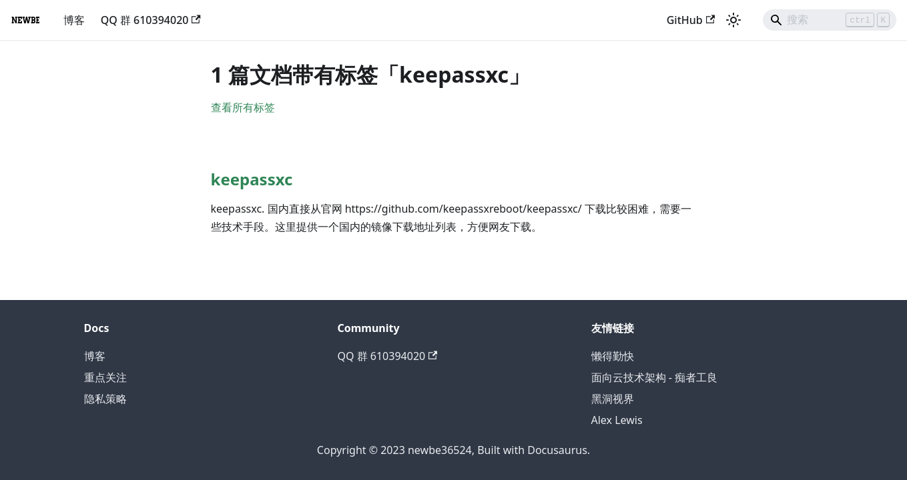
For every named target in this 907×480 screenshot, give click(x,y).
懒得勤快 (612, 356)
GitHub (691, 20)
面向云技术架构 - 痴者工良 (654, 377)
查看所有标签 (243, 107)
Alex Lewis (617, 420)
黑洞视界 (612, 398)
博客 (74, 20)
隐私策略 (105, 398)
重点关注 (105, 377)
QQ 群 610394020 (151, 20)
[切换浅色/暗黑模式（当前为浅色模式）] (733, 20)
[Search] (829, 20)
